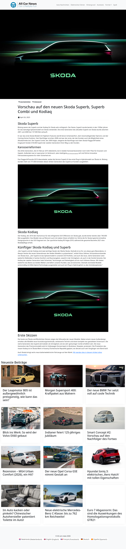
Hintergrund (90, 5)
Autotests (100, 5)
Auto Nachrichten (62, 5)
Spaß (115, 5)
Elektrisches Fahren (78, 5)
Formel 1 (108, 5)
